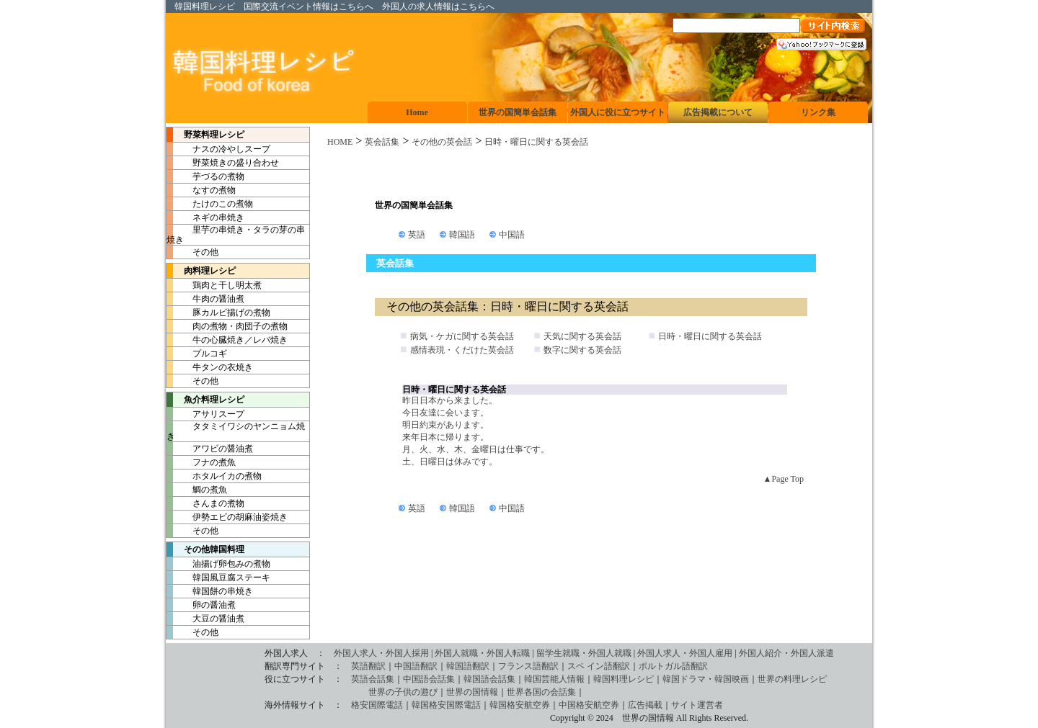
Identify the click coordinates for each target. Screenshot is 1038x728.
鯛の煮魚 (197, 490)
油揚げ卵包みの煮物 (218, 564)
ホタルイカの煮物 (214, 476)
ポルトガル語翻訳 (673, 666)
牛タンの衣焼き (210, 367)
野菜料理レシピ (205, 135)
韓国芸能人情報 (554, 679)
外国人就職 (456, 653)
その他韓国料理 (205, 549)
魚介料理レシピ (205, 400)
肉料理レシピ (201, 271)
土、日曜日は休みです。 (449, 462)
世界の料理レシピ (792, 679)
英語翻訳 (368, 666)
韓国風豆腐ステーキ (218, 577)
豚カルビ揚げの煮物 (218, 312)
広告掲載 (645, 705)
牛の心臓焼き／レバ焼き (227, 340)
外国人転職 (508, 653)
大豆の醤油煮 (205, 619)
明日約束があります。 (445, 425)
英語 (416, 235)
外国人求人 (355, 653)
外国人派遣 (812, 653)
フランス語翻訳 (528, 666)
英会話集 (382, 142)
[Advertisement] (591, 173)
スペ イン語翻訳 (598, 666)
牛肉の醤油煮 (205, 299)
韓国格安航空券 (519, 705)
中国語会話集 (429, 679)
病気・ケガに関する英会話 (462, 336)
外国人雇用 (710, 653)
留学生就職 (558, 653)
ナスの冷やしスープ (218, 149)
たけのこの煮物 (210, 204)
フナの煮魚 (201, 462)
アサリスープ (205, 414)
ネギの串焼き (205, 217)
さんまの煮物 (205, 503)
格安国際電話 (377, 705)
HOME (339, 142)
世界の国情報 (472, 692)
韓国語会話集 (489, 679)
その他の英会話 (442, 142)
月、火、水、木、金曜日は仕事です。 (475, 449)
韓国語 (462, 235)
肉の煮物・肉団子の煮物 (227, 326)
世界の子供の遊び (303, 692)
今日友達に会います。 (445, 413)
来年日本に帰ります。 (445, 437)
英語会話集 (372, 679)
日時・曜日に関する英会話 (536, 142)
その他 (192, 252)
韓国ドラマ (684, 679)
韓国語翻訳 (467, 666)
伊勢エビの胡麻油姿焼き (227, 517)
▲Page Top (783, 479)
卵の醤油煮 (201, 605)
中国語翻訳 (416, 666)
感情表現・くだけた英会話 (462, 350)
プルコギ (197, 354)
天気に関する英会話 (582, 336)
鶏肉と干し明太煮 (214, 285)
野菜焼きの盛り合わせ (223, 163)
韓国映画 (731, 679)
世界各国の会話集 (541, 692)
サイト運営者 (697, 705)
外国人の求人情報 (416, 6)
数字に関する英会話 (582, 350)
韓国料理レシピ (204, 6)
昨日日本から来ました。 (449, 400)
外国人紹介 (760, 653)
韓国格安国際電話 (446, 705)
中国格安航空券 (589, 705)
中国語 (512, 235)
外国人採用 (407, 653)
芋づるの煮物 (205, 176)
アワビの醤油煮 (210, 449)
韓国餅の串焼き (210, 591)
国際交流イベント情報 (287, 6)
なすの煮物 (201, 190)
